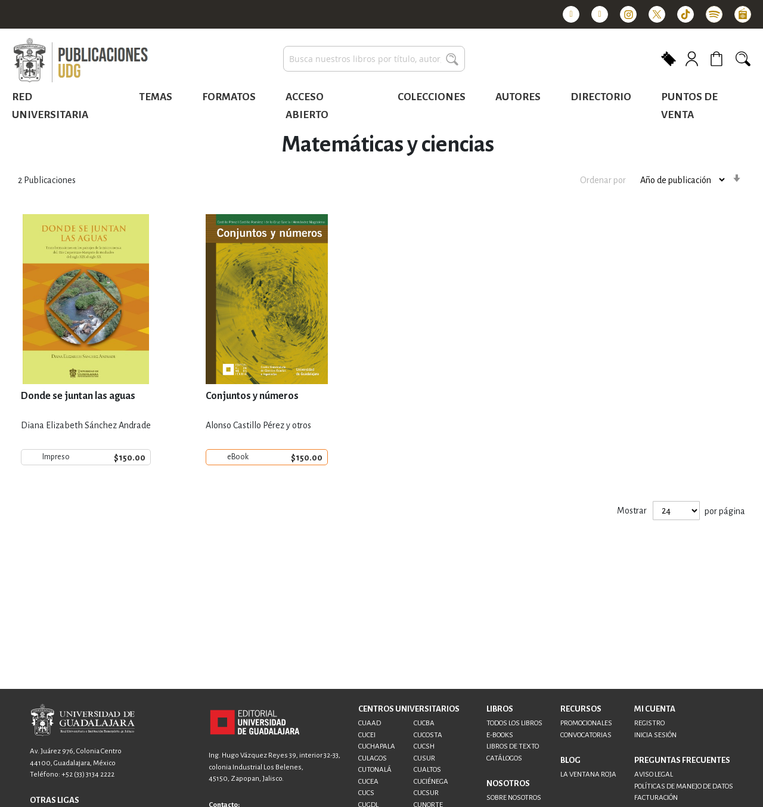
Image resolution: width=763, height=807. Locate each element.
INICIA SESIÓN (655, 735)
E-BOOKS (499, 735)
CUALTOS (427, 770)
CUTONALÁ (375, 770)
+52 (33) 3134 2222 (87, 774)
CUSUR (424, 758)
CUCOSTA (428, 735)
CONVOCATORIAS (586, 735)
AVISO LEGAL (653, 774)
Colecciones (432, 97)
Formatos (229, 97)
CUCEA (368, 782)
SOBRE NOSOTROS (513, 798)
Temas (155, 97)
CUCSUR (426, 793)
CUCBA (424, 723)
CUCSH (424, 746)
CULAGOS (372, 758)
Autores (518, 97)
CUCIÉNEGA (431, 782)
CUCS (366, 793)
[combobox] (374, 59)
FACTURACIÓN (656, 798)
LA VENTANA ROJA (588, 774)
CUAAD (369, 723)
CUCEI (367, 735)
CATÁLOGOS (504, 758)
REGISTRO (649, 723)
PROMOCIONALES (586, 723)
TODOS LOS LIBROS (514, 723)
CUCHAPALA (376, 746)
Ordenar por (603, 180)
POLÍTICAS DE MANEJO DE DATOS (683, 786)
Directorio (600, 97)
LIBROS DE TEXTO (512, 746)
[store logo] (80, 60)
